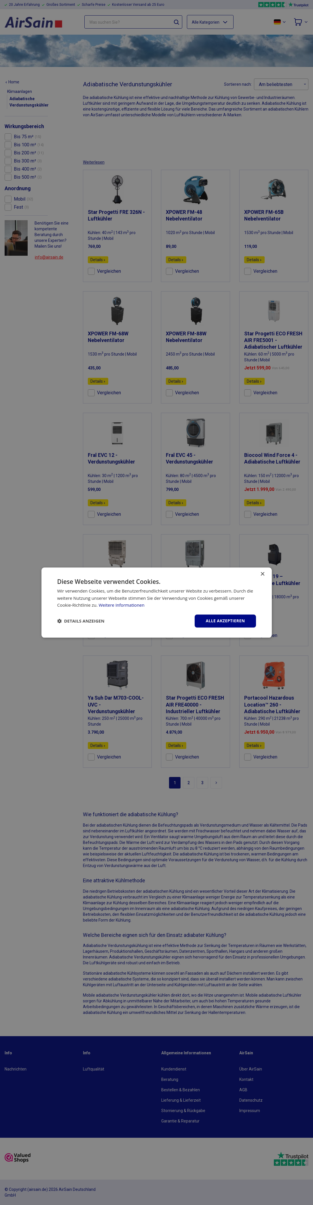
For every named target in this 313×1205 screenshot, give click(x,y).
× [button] (262, 574)
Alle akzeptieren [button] (225, 620)
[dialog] (156, 602)
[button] (81, 621)
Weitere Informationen (122, 605)
